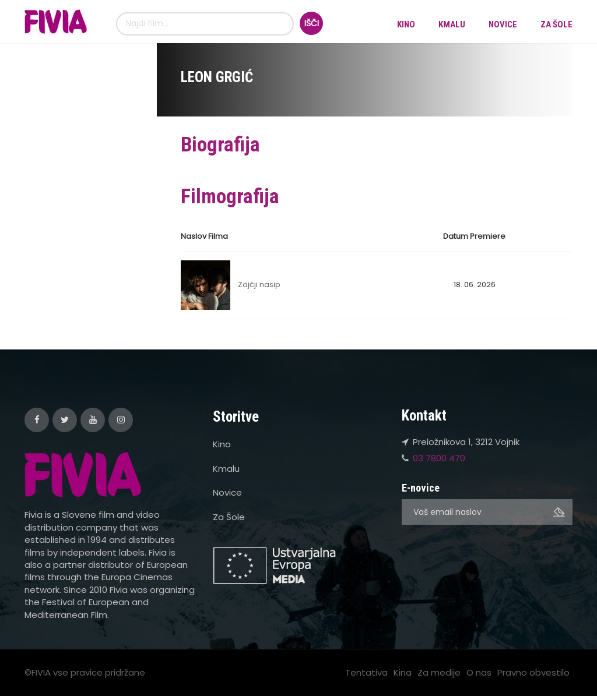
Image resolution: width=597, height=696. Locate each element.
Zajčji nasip (259, 284)
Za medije (439, 672)
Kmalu (451, 24)
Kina (403, 672)
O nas (478, 672)
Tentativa (366, 672)
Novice (503, 24)
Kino (406, 24)
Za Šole (556, 24)
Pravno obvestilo (533, 672)
